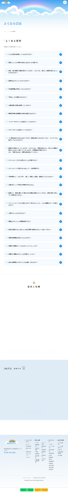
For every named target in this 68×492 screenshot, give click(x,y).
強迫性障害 (37, 456)
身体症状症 (44, 456)
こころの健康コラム (60, 447)
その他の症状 (44, 459)
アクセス (28, 457)
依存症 (50, 459)
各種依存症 (44, 452)
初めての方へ (28, 449)
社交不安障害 (37, 449)
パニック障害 (44, 443)
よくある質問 (60, 443)
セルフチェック (52, 441)
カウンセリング (28, 454)
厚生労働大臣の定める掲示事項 (39, 477)
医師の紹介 (28, 451)
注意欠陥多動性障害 (37, 461)
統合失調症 (44, 447)
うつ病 (36, 442)
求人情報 (60, 455)
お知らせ (60, 449)
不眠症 (36, 451)
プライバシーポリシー (27, 477)
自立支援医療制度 (60, 452)
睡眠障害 (51, 457)
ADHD (50, 455)
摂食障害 (44, 449)
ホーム (5, 31)
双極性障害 (37, 445)
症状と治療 (37, 440)
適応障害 (37, 453)
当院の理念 (28, 446)
